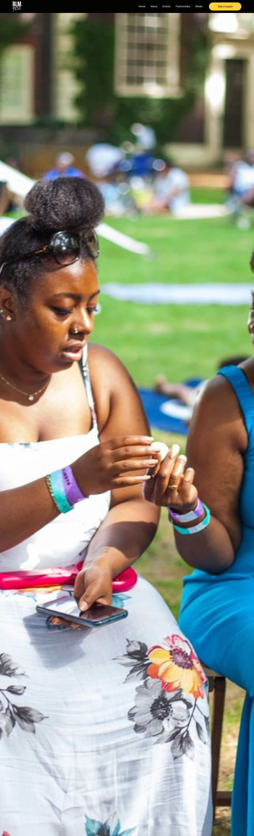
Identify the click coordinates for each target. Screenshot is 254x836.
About (153, 6)
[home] (19, 6)
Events (166, 6)
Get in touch (225, 6)
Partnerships (183, 6)
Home (142, 6)
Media (198, 6)
